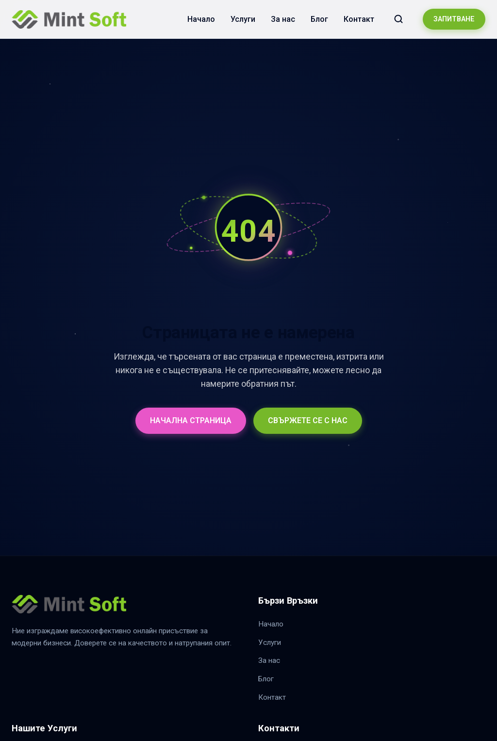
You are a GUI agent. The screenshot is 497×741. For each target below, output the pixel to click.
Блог (319, 19)
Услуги (243, 19)
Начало (201, 19)
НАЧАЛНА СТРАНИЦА (191, 420)
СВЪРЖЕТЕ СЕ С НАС (308, 420)
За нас (283, 19)
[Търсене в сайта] (398, 19)
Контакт (359, 19)
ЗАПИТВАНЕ (454, 19)
